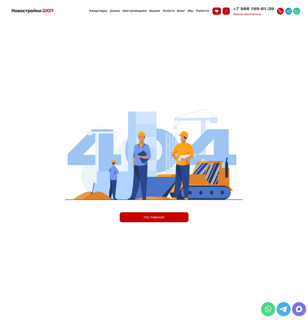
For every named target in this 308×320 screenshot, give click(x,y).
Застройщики (134, 11)
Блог (181, 11)
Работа (202, 11)
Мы (191, 11)
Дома (115, 11)
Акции (154, 11)
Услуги (168, 11)
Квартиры (98, 11)
